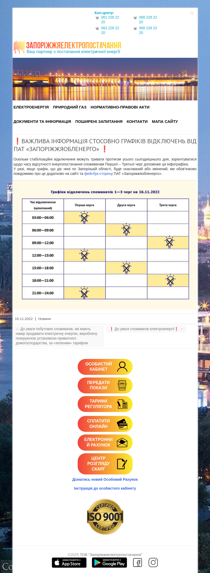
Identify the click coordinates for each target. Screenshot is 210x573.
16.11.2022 (24, 319)
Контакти (137, 121)
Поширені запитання (99, 121)
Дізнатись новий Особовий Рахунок (105, 479)
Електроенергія (31, 107)
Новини (44, 319)
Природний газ (70, 107)
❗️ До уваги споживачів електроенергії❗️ (146, 329)
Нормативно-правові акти (119, 107)
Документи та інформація (42, 121)
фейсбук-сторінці (98, 173)
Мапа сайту (165, 121)
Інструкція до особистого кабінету (105, 488)
